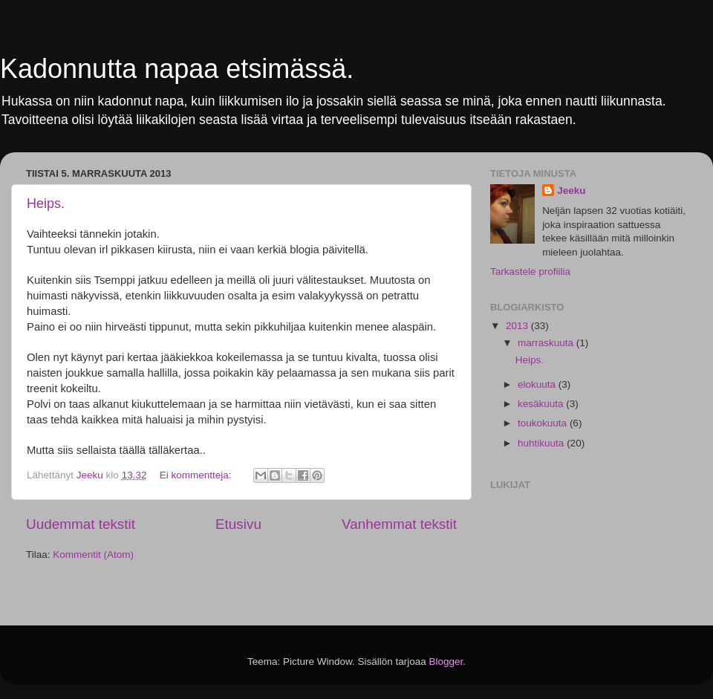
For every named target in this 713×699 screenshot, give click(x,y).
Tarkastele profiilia (530, 271)
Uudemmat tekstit (80, 524)
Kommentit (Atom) (93, 554)
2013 (518, 325)
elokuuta (538, 384)
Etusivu (238, 524)
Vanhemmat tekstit (399, 524)
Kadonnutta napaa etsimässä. (177, 68)
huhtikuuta (542, 443)
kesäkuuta (542, 403)
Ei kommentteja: (197, 475)
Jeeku (571, 190)
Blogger (446, 661)
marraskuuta (547, 342)
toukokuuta (544, 423)
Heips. (46, 203)
